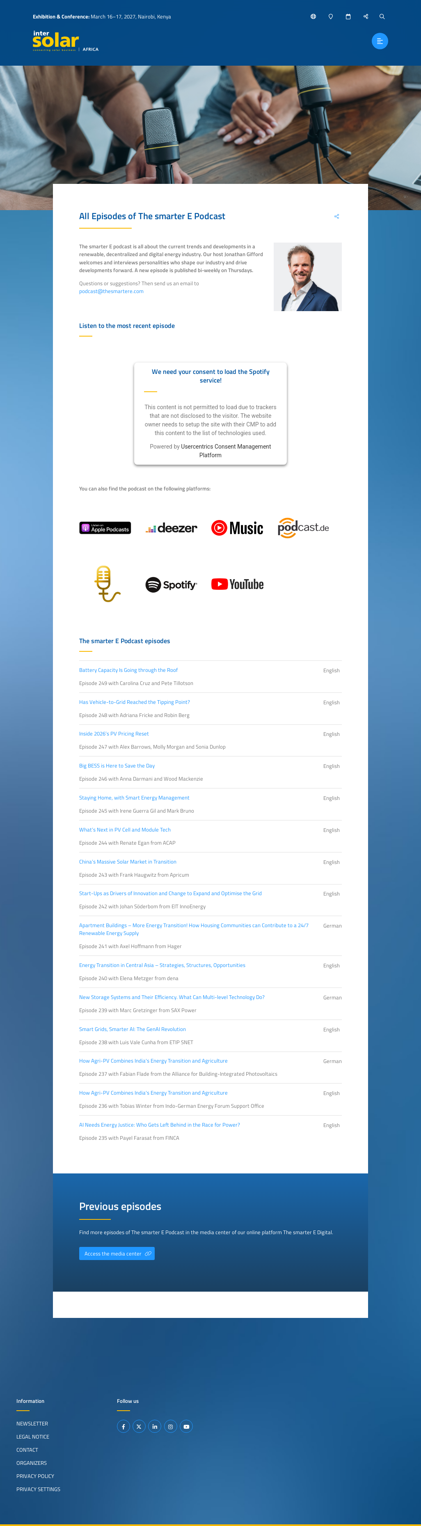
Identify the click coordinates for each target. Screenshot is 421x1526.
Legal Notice (32, 1436)
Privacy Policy (35, 1476)
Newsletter (32, 1423)
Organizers (31, 1463)
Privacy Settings (38, 1489)
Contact (27, 1450)
